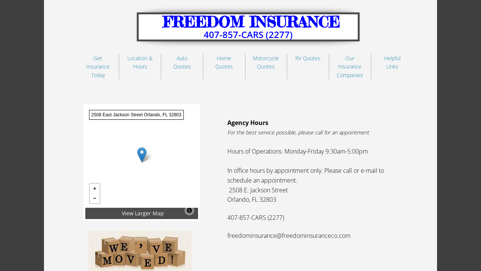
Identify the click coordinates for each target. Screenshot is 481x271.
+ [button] (95, 188)
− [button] (95, 198)
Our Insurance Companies (350, 67)
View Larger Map (143, 213)
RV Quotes (308, 58)
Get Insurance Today (98, 67)
